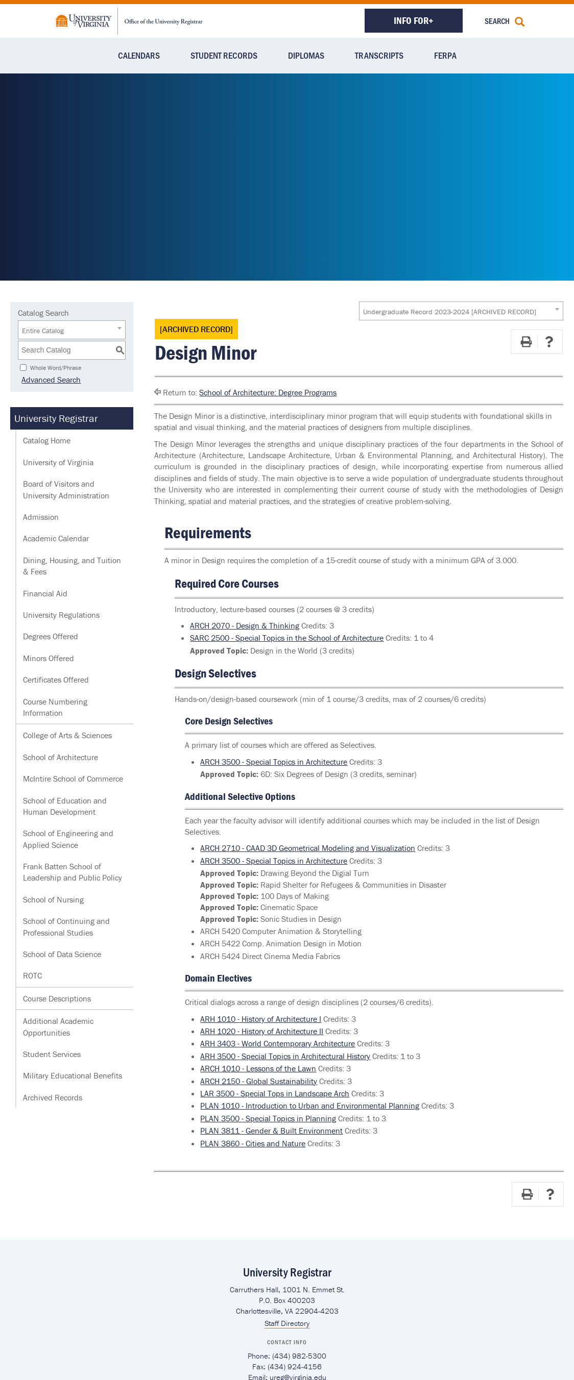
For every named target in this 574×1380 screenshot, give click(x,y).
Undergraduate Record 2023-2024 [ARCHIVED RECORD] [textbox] (449, 311)
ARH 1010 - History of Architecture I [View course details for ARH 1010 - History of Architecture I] (260, 1019)
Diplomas (306, 55)
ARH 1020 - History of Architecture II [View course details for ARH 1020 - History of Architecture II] (261, 1031)
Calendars (139, 55)
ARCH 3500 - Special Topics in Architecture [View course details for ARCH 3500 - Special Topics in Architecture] (273, 762)
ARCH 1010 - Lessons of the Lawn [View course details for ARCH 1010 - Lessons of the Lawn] (258, 1068)
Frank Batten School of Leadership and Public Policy (72, 872)
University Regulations (61, 615)
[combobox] (461, 311)
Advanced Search (47, 379)
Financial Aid (45, 593)
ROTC (32, 975)
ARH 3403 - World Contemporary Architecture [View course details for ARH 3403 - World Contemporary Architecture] (277, 1043)
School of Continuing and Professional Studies (66, 926)
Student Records (223, 55)
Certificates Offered (56, 679)
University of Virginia (58, 462)
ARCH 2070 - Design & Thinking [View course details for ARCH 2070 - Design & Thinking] (244, 625)
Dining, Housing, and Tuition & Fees (72, 565)
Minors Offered (48, 658)
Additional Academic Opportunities (58, 1026)
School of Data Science (62, 954)
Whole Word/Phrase (55, 367)
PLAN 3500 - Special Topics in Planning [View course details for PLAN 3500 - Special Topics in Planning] (268, 1118)
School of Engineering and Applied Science (68, 838)
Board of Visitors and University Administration (66, 489)
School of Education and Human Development (65, 806)
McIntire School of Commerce (73, 778)
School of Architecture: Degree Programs (268, 392)
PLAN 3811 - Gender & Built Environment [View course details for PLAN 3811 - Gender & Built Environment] (271, 1130)
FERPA (445, 55)
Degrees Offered (50, 636)
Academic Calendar (56, 538)
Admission (41, 517)
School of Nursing (53, 899)
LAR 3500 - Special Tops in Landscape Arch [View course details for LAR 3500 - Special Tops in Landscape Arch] (274, 1093)
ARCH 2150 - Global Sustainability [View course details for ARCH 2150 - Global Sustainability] (258, 1081)
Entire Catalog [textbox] (43, 330)
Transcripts (379, 55)
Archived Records (52, 1097)
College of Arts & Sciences (67, 735)
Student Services (52, 1054)
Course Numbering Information (55, 707)
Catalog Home (46, 440)
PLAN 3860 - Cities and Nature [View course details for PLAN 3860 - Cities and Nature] (252, 1143)
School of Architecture (60, 757)
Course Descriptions (57, 998)
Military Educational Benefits (72, 1075)
